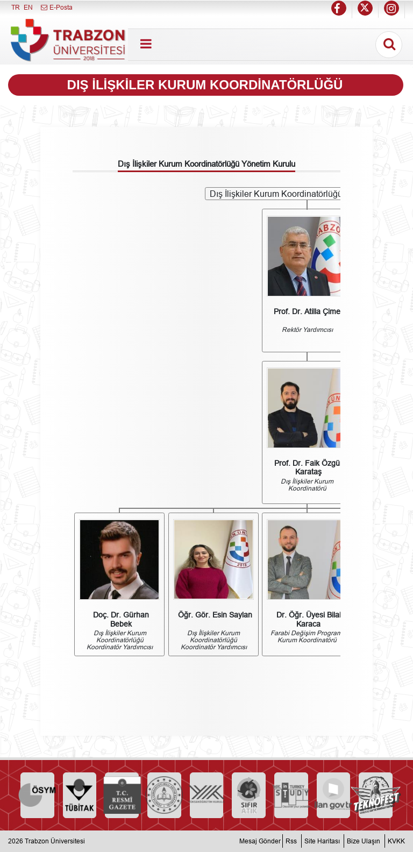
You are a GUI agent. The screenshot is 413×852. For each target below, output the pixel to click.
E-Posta (56, 7)
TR (15, 7)
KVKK (396, 841)
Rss (291, 841)
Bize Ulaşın (363, 841)
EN (28, 7)
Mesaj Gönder (260, 841)
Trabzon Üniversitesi (55, 841)
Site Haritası (322, 841)
